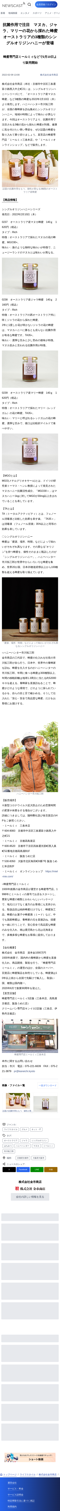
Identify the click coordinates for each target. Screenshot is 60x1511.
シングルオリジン (39, 1140)
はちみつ (8, 1146)
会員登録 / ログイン (46, 4)
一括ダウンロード (48, 1085)
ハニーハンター (22, 1146)
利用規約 (12, 1506)
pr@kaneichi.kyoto (24, 1071)
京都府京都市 (23, 1158)
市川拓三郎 (9, 1151)
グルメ (24, 1129)
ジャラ (24, 1140)
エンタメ (24, 13)
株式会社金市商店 (49, 74)
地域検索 (12, 13)
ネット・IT (36, 1129)
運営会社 (12, 1482)
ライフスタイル (10, 1129)
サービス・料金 (15, 1488)
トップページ (8, 1474)
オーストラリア (10, 1140)
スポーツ (37, 13)
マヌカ (36, 1146)
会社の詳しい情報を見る (30, 1196)
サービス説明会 (15, 1494)
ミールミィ (48, 1146)
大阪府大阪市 (38, 1158)
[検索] (29, 4)
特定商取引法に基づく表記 (21, 1500)
